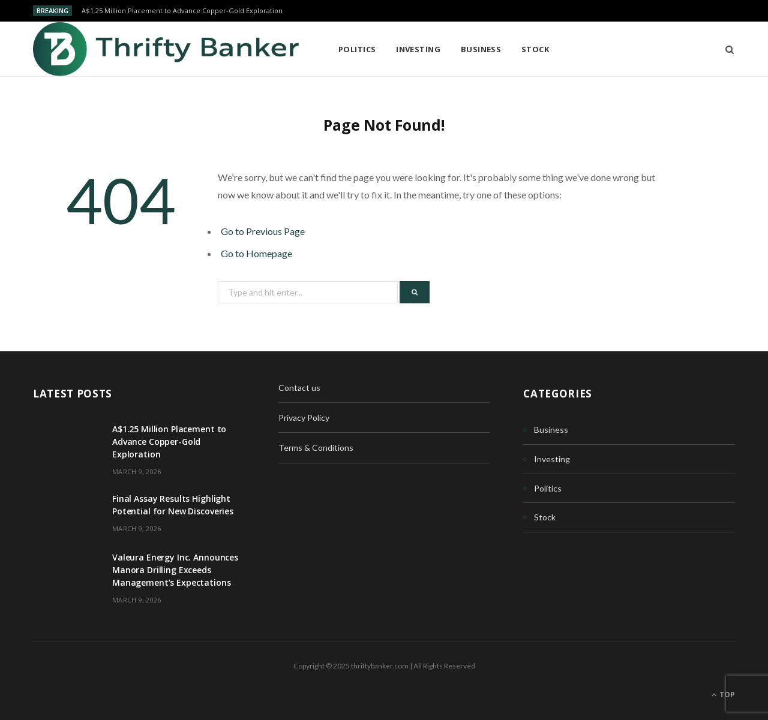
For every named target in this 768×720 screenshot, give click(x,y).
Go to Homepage (256, 253)
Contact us (299, 387)
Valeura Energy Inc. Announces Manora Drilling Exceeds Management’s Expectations (175, 570)
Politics (357, 49)
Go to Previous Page (263, 231)
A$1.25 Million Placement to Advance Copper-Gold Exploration (182, 11)
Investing (418, 49)
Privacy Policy (303, 417)
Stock (535, 49)
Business (481, 49)
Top (723, 694)
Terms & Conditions (315, 447)
